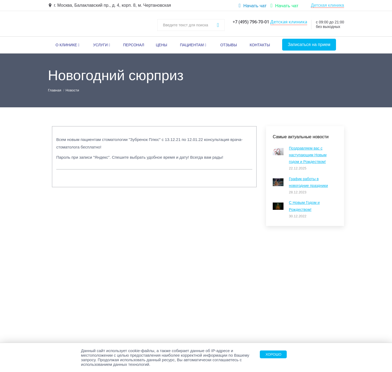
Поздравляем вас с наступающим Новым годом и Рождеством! (308, 155)
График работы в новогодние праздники (308, 182)
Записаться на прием (309, 44)
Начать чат (255, 5)
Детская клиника (327, 5)
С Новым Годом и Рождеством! (304, 205)
